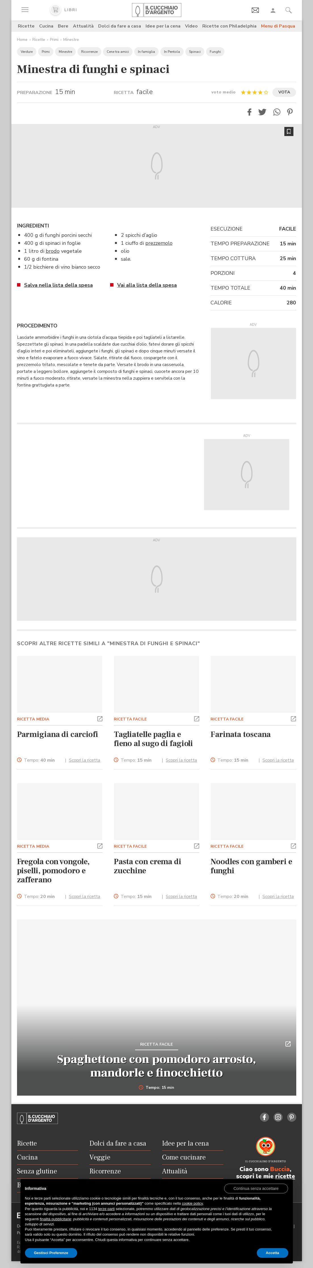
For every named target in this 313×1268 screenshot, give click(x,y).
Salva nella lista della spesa (58, 285)
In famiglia (146, 51)
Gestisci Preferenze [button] (51, 1253)
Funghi (215, 51)
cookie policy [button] (192, 1203)
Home (22, 39)
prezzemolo (159, 243)
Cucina (46, 26)
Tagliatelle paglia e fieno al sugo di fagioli (153, 739)
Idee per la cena (163, 26)
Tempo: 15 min (156, 1087)
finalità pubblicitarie (55, 1219)
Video (191, 26)
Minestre (71, 39)
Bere (63, 26)
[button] (249, 112)
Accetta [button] (272, 1253)
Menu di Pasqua (278, 26)
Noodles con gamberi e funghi (251, 866)
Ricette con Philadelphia (229, 26)
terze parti (106, 1209)
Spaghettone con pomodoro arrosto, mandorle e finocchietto (156, 1066)
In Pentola (172, 51)
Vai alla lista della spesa (147, 285)
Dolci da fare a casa (119, 26)
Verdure (27, 51)
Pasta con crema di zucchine (147, 866)
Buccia (280, 1169)
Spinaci (195, 51)
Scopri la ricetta (84, 760)
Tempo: (39, 760)
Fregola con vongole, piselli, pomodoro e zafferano (53, 871)
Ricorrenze (89, 51)
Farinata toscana (240, 734)
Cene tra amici (118, 51)
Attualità (83, 26)
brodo (53, 251)
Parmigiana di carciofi (57, 734)
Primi (54, 39)
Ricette (26, 26)
